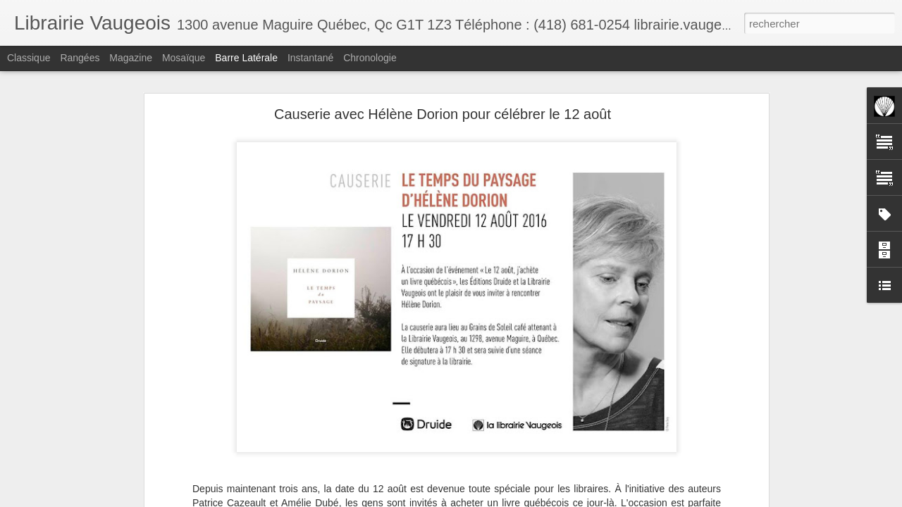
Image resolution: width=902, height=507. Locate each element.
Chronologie (370, 57)
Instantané (310, 57)
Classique (28, 57)
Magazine (130, 57)
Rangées (79, 57)
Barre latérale (246, 57)
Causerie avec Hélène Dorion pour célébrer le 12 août (442, 114)
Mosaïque (183, 57)
